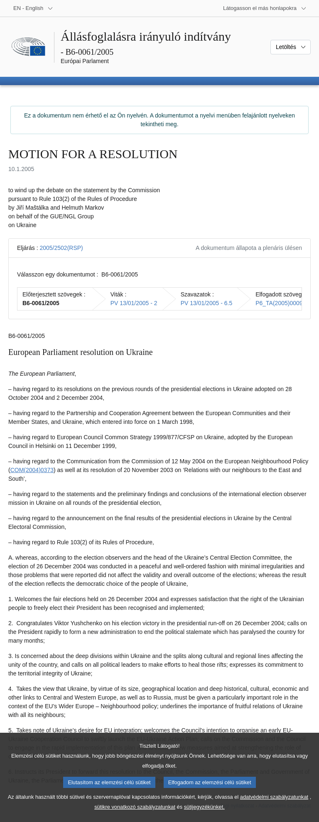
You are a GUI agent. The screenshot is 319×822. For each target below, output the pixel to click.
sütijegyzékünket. (204, 816)
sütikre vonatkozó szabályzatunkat (134, 816)
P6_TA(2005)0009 (278, 303)
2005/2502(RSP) (61, 248)
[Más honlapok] (265, 8)
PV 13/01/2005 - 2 (133, 303)
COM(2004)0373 (32, 470)
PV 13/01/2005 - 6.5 (207, 303)
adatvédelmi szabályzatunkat (274, 806)
